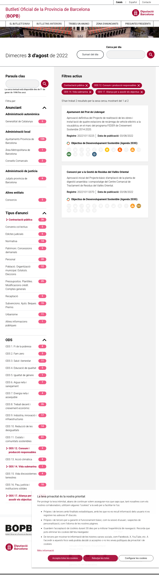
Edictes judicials (26, 234)
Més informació (45, 550)
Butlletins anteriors (49, 23)
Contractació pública (27, 220)
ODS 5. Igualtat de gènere (26, 375)
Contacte (146, 2)
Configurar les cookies (136, 558)
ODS (26, 340)
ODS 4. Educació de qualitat (26, 368)
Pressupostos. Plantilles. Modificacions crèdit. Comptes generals (26, 285)
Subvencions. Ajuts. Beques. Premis (26, 305)
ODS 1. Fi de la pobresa (26, 346)
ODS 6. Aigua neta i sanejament (26, 384)
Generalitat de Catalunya (26, 121)
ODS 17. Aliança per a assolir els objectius (27, 497)
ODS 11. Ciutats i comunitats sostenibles (26, 439)
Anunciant (26, 108)
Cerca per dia (113, 47)
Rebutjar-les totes (100, 558)
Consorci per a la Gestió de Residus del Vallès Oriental (98, 172)
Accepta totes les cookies (65, 558)
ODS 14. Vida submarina (27, 466)
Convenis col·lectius (26, 227)
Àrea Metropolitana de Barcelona (26, 151)
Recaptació (26, 296)
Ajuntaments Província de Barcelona (26, 140)
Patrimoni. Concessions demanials (26, 250)
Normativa (26, 241)
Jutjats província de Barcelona (26, 180)
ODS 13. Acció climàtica (26, 459)
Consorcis (26, 200)
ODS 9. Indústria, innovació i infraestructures (26, 417)
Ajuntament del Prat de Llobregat (85, 112)
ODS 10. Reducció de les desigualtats (26, 428)
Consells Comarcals (26, 161)
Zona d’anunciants (107, 23)
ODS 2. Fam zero (26, 353)
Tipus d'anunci (26, 213)
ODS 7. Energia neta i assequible (26, 395)
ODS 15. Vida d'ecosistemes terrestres (26, 475)
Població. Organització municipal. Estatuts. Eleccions (26, 270)
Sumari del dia (90, 54)
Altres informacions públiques (26, 323)
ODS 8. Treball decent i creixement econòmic (26, 406)
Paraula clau (15, 76)
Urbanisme (26, 314)
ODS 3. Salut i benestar (26, 361)
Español (133, 2)
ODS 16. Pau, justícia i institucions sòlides (26, 486)
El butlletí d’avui (20, 23)
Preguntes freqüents (138, 23)
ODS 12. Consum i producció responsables (27, 450)
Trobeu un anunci (79, 23)
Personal (26, 259)
